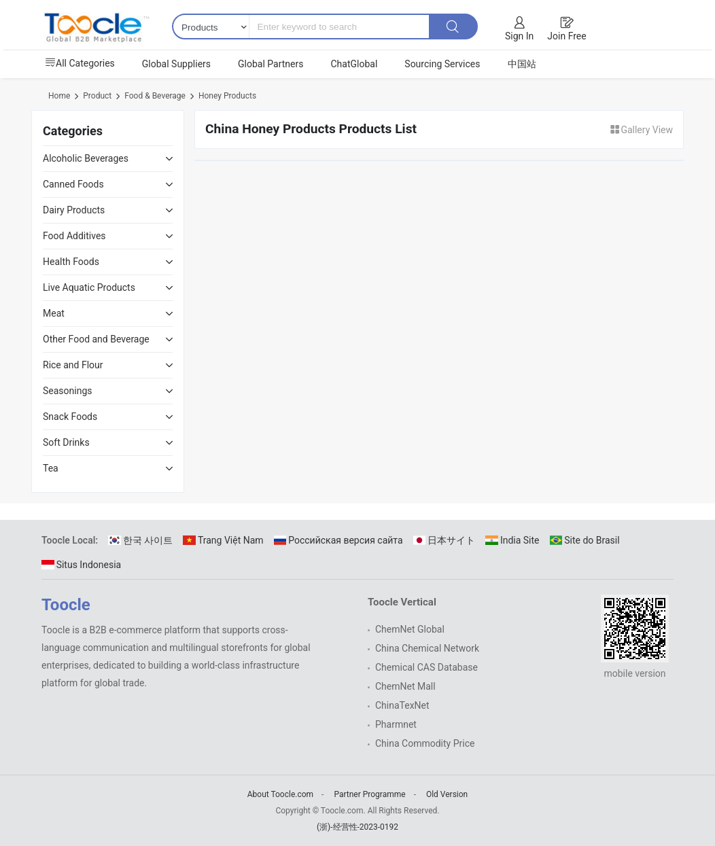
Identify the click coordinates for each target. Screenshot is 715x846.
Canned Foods (73, 184)
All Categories (80, 63)
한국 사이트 (140, 540)
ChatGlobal (353, 63)
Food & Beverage (155, 96)
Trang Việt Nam (223, 540)
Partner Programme (369, 794)
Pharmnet (396, 724)
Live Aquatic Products (89, 287)
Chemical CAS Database (426, 667)
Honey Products (227, 96)
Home (59, 96)
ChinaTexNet (402, 705)
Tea (50, 468)
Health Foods (71, 261)
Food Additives (74, 235)
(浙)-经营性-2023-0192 (357, 827)
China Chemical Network (427, 648)
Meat (54, 313)
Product (97, 96)
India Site (512, 540)
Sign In (519, 36)
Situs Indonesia (81, 564)
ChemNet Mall (405, 686)
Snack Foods (70, 416)
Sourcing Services (442, 63)
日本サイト (444, 540)
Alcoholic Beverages (85, 158)
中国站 (522, 63)
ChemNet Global (409, 629)
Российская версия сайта (338, 540)
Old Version (447, 794)
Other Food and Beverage (96, 339)
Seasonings (67, 390)
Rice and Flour (73, 364)
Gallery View (641, 129)
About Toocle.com (280, 794)
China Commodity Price (424, 743)
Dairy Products (74, 210)
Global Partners (270, 63)
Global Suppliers (176, 63)
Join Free (566, 36)
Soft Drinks (66, 442)
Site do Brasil (585, 540)
